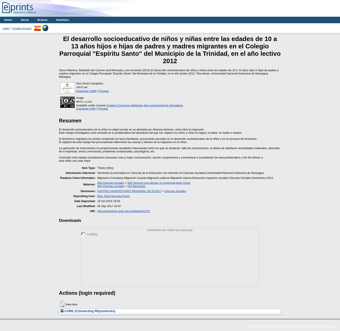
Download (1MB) (86, 91)
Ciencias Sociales (175, 191)
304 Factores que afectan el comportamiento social (158, 182)
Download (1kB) (86, 108)
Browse (42, 19)
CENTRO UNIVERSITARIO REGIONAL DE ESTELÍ (129, 191)
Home (8, 19)
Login (6, 28)
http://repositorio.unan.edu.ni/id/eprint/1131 (123, 211)
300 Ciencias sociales (110, 182)
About (25, 19)
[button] (62, 304)
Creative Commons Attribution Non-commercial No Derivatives (144, 105)
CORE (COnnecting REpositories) (87, 311)
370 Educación (136, 186)
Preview (104, 91)
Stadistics (62, 19)
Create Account (21, 28)
